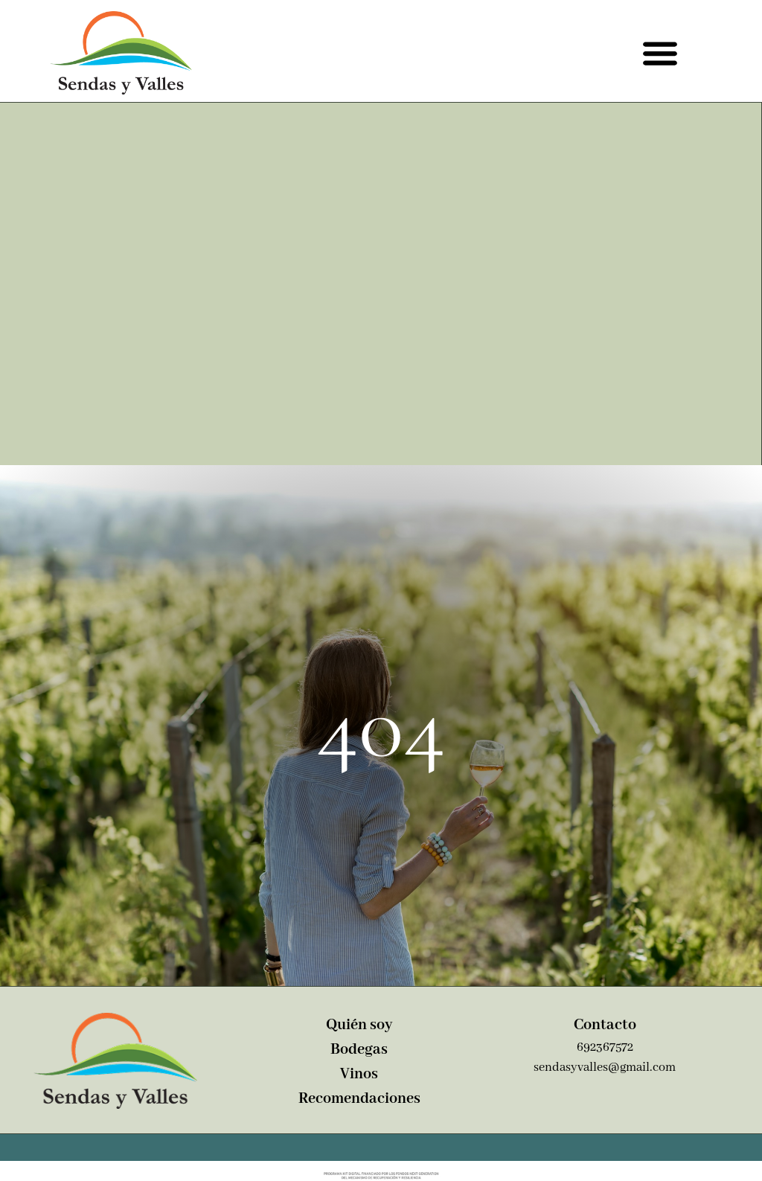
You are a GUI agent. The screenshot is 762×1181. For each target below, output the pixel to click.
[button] (660, 52)
